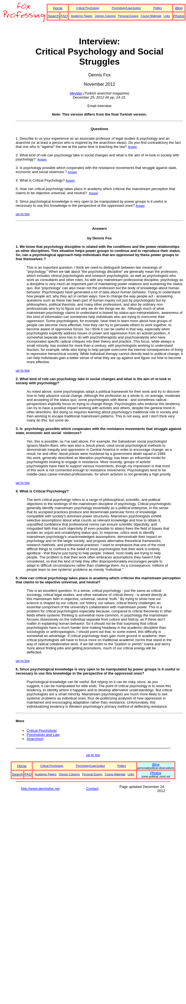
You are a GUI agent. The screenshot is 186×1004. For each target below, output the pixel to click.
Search (53, 16)
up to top (23, 214)
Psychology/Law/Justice (126, 8)
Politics (157, 8)
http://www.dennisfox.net (40, 789)
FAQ (64, 16)
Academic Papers (81, 16)
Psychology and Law (43, 735)
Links (166, 16)
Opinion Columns (105, 16)
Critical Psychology (87, 8)
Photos (178, 16)
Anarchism (35, 739)
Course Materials (151, 16)
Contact (92, 789)
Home (58, 8)
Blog (178, 8)
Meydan (76, 93)
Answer (132, 146)
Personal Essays (128, 16)
